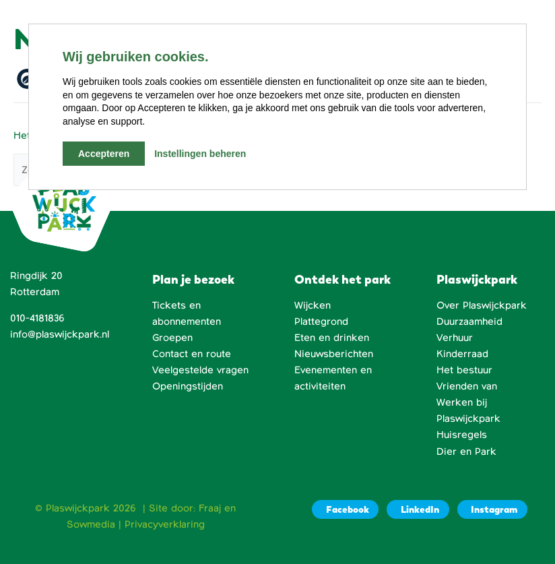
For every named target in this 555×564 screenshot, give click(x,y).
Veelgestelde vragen (200, 370)
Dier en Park (466, 451)
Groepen (172, 338)
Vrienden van (466, 386)
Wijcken (312, 305)
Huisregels (461, 435)
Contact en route (191, 354)
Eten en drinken (331, 338)
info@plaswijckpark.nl (59, 334)
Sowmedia (91, 524)
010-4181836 (37, 318)
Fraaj (210, 508)
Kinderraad (462, 354)
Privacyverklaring (165, 524)
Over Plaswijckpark (481, 305)
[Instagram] (492, 510)
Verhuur (454, 338)
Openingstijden (187, 386)
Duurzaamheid (469, 321)
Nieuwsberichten (333, 354)
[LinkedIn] (418, 510)
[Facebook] (345, 510)
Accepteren (103, 153)
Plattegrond (321, 321)
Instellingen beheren (200, 153)
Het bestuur (464, 370)
